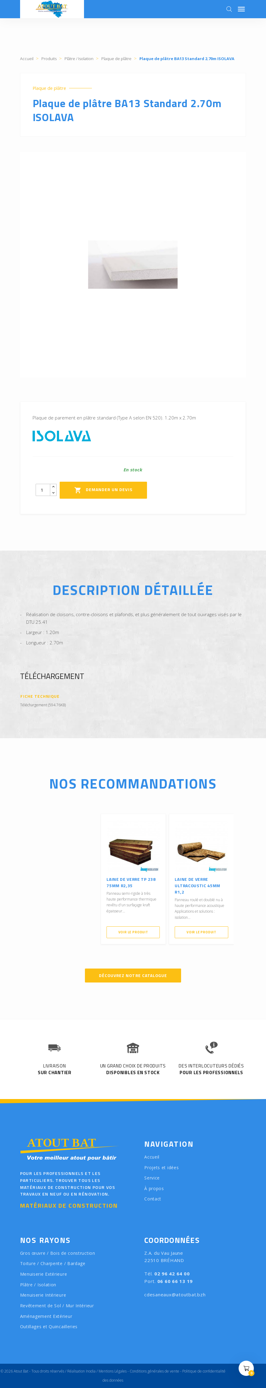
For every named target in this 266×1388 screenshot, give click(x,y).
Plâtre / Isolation (38, 1285)
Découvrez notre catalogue (133, 975)
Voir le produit (133, 931)
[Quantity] (43, 490)
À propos (154, 1188)
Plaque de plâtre (50, 88)
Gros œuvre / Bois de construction (57, 1253)
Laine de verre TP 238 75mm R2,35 (132, 881)
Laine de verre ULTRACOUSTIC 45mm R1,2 (198, 884)
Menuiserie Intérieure (43, 1295)
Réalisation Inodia (81, 1371)
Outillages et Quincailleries (49, 1326)
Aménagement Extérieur (46, 1316)
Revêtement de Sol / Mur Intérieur (57, 1305)
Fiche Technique (40, 696)
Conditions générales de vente (154, 1371)
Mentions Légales (113, 1371)
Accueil (151, 1157)
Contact (152, 1199)
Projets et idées (161, 1167)
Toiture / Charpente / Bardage (53, 1263)
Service (152, 1178)
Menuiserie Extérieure (43, 1274)
